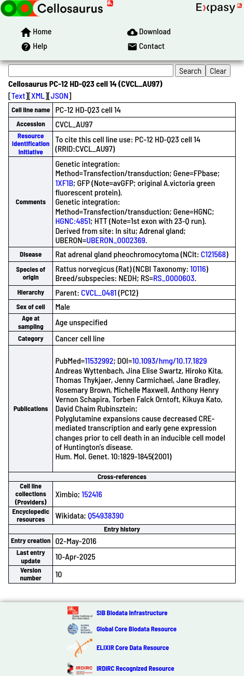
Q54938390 (106, 515)
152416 (92, 494)
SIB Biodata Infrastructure (132, 612)
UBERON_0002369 (115, 240)
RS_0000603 (173, 278)
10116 (198, 268)
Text (18, 95)
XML (38, 95)
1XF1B (64, 183)
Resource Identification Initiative (30, 143)
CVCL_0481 (98, 292)
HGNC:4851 (72, 221)
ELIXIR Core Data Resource (133, 647)
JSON (60, 95)
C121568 (213, 254)
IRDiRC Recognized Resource (135, 668)
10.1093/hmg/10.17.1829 (169, 360)
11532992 (99, 360)
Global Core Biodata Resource (137, 629)
